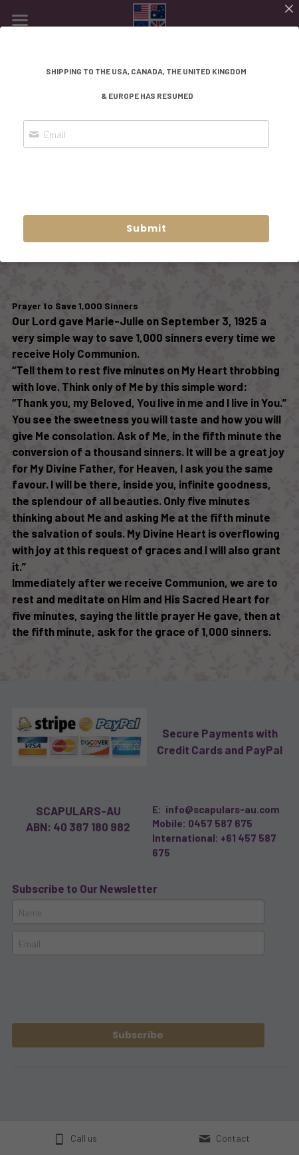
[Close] (289, 10)
